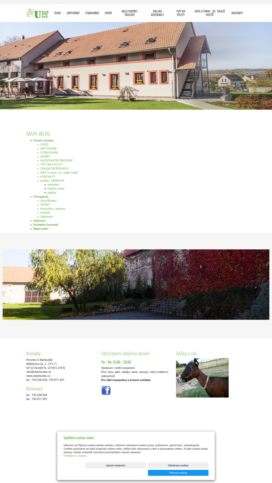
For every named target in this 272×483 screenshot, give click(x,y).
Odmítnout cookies (166, 472)
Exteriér (45, 212)
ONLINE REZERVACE (157, 13)
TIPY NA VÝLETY (180, 13)
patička (51, 192)
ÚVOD (57, 13)
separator (53, 184)
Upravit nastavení (137, 472)
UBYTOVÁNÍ (73, 13)
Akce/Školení (48, 200)
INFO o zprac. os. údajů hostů (210, 13)
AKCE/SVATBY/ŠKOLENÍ (130, 13)
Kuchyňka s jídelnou (52, 208)
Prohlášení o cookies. (75, 463)
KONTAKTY (237, 13)
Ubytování (46, 216)
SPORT (108, 13)
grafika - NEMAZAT (52, 180)
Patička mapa (55, 188)
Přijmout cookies (195, 472)
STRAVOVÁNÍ (92, 13)
